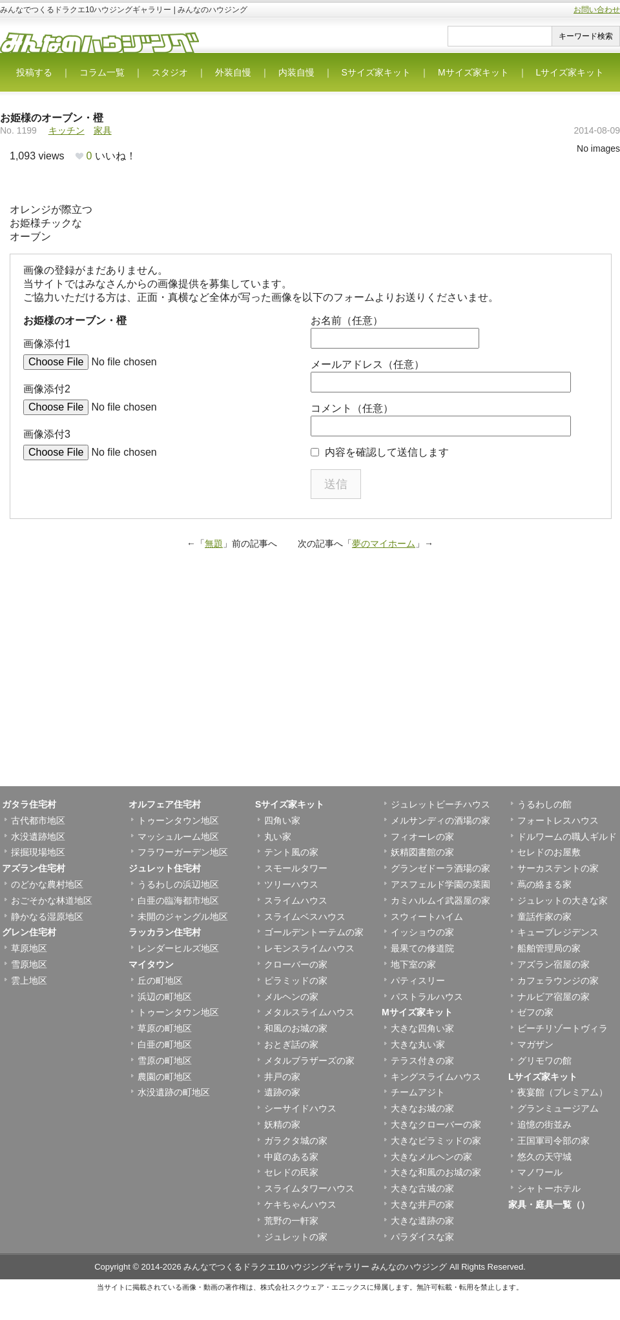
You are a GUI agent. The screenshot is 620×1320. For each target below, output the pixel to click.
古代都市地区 (38, 820)
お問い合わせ (597, 9)
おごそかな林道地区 (51, 900)
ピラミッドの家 (295, 980)
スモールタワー (295, 868)
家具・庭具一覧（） (549, 1204)
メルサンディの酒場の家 (440, 820)
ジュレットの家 (295, 1237)
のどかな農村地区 (47, 884)
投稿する (34, 72)
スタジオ (170, 72)
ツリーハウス (291, 884)
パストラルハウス (427, 996)
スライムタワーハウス (309, 1188)
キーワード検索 (586, 36)
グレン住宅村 (29, 932)
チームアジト (418, 1092)
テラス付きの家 (422, 1060)
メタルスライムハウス (309, 1012)
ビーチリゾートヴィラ (562, 1028)
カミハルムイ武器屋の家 (440, 900)
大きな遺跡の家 (422, 1220)
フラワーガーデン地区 (183, 852)
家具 (103, 130)
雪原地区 (29, 964)
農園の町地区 (165, 1076)
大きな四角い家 (422, 1028)
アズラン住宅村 (33, 868)
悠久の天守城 (544, 1157)
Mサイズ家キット (473, 72)
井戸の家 (282, 1076)
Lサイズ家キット (570, 72)
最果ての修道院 (422, 948)
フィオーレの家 (422, 836)
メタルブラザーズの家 (309, 1060)
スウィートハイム (427, 916)
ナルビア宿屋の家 (553, 996)
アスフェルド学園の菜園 (440, 884)
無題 (214, 543)
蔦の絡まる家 (544, 884)
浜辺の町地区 (165, 996)
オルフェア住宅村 (165, 804)
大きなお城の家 (422, 1108)
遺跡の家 (282, 1092)
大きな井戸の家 (422, 1204)
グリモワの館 (544, 1060)
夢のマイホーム (383, 543)
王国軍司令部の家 (553, 1140)
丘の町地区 (160, 980)
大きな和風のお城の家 (436, 1172)
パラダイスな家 (422, 1237)
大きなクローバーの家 (436, 1124)
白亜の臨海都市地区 (178, 900)
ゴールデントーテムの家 (314, 932)
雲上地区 (29, 980)
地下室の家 (413, 964)
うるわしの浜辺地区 (178, 884)
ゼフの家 (535, 1012)
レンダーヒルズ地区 (178, 948)
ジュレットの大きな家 (562, 900)
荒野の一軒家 (291, 1220)
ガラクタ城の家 (295, 1140)
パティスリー (418, 980)
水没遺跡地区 (38, 836)
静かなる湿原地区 (47, 916)
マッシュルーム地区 (178, 836)
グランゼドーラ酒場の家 (440, 868)
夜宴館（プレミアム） (562, 1092)
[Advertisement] (310, 683)
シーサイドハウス (300, 1108)
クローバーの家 (295, 964)
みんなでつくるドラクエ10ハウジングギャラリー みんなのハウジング (315, 1267)
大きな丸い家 (418, 1044)
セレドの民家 (291, 1172)
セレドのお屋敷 (549, 852)
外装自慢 (233, 72)
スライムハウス (295, 900)
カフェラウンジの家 (558, 980)
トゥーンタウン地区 (178, 820)
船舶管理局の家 (549, 948)
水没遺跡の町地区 (174, 1092)
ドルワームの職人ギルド (567, 836)
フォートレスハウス (558, 820)
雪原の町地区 (165, 1060)
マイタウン (151, 964)
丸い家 (277, 836)
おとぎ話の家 (291, 1044)
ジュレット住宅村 (165, 868)
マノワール (540, 1172)
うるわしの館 (544, 804)
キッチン (66, 130)
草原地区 (29, 948)
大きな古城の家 (422, 1188)
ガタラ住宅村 (29, 804)
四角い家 (282, 820)
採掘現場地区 (38, 852)
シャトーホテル (549, 1188)
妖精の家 (282, 1124)
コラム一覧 (102, 72)
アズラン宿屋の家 (553, 964)
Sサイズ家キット (376, 72)
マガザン (535, 1044)
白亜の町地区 (165, 1044)
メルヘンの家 (291, 996)
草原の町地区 (165, 1028)
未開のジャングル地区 (183, 916)
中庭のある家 (291, 1157)
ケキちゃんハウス (300, 1204)
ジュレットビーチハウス (440, 804)
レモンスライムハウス (309, 948)
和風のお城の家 (295, 1028)
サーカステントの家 (558, 868)
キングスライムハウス (436, 1076)
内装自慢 (296, 72)
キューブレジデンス (558, 932)
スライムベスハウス (305, 916)
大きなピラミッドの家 (436, 1140)
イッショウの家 (422, 932)
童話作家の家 (544, 916)
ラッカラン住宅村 (165, 932)
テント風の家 (291, 852)
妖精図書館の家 (422, 852)
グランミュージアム (558, 1108)
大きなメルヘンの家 (431, 1157)
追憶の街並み (544, 1124)
